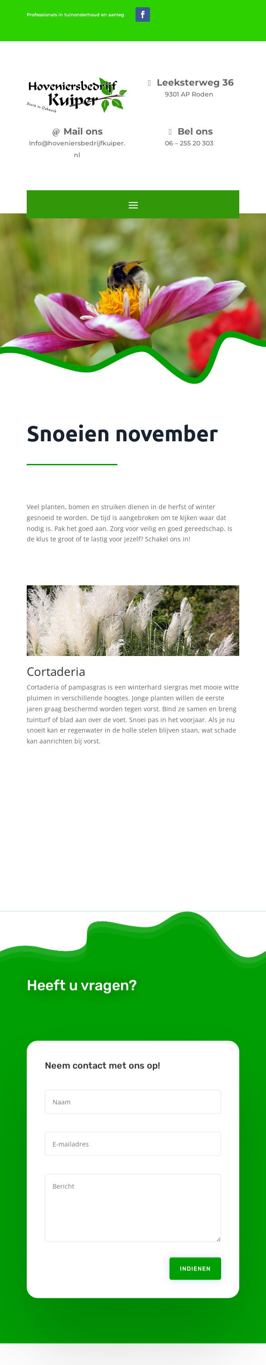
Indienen (195, 1251)
